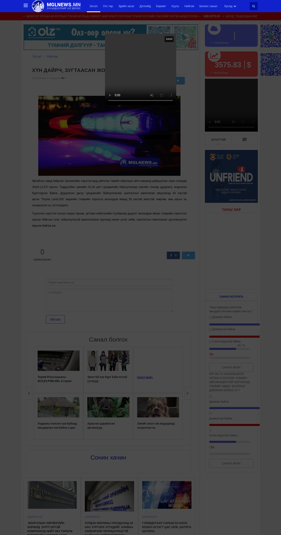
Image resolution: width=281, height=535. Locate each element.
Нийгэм (189, 6)
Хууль (175, 6)
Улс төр (108, 6)
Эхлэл (94, 6)
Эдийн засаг (126, 6)
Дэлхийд (145, 6)
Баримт (161, 6)
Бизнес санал (208, 6)
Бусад (230, 6)
